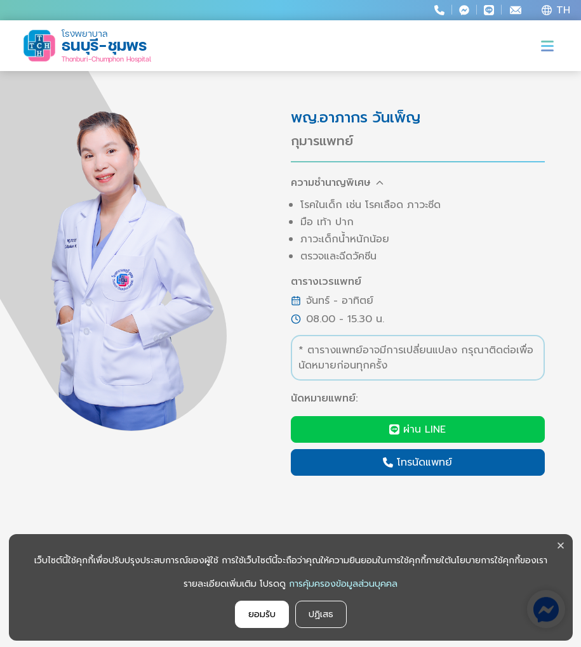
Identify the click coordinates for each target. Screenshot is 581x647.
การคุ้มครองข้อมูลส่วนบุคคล (343, 584)
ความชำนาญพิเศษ (338, 182)
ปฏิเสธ (321, 614)
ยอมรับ (262, 614)
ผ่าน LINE (417, 429)
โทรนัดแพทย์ (417, 462)
